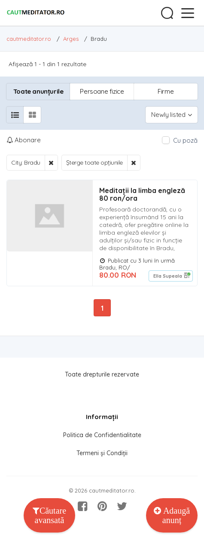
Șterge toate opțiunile (94, 162)
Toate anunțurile (38, 91)
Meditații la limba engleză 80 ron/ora (142, 194)
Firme (166, 91)
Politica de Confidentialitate (102, 435)
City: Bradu (25, 162)
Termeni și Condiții (102, 453)
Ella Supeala (167, 276)
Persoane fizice (102, 91)
